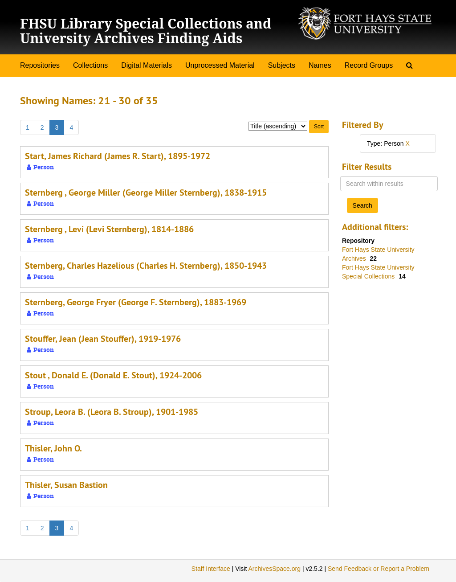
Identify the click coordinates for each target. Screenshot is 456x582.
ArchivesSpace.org (274, 568)
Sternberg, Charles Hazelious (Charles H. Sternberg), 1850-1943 (146, 265)
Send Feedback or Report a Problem (378, 568)
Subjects (281, 65)
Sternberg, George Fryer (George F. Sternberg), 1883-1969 (135, 302)
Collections (90, 65)
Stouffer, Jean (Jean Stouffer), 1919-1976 (103, 338)
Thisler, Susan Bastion (66, 485)
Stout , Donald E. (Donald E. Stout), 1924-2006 (113, 375)
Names (320, 65)
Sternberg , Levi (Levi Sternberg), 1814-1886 (109, 229)
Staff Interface (210, 568)
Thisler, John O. (53, 448)
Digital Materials (146, 65)
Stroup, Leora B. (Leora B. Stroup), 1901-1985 (111, 412)
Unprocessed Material (220, 65)
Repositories (40, 65)
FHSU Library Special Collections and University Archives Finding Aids (145, 30)
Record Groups (369, 65)
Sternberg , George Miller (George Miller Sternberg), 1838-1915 (146, 192)
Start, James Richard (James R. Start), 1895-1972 (117, 156)
